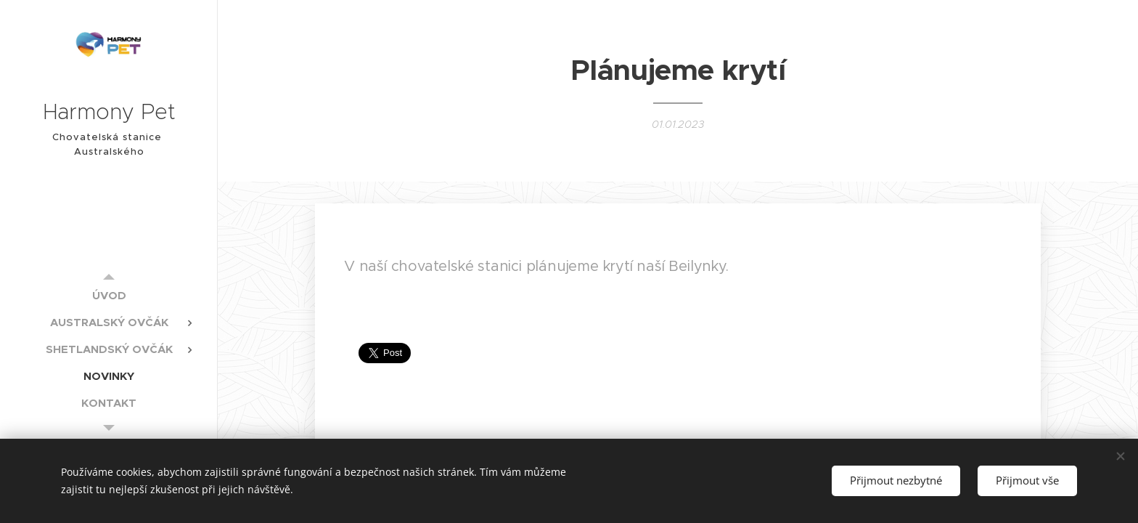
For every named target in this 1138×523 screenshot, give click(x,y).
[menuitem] (108, 295)
